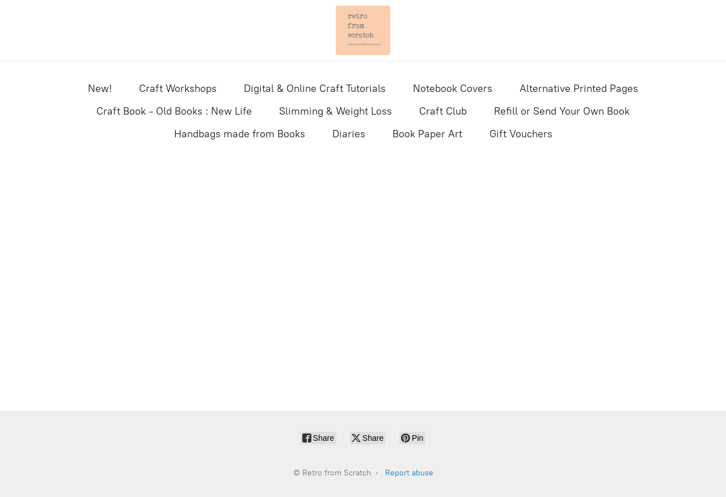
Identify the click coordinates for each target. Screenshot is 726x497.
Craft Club (443, 111)
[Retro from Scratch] (363, 30)
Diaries (348, 134)
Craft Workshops (178, 88)
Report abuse (409, 473)
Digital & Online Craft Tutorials (315, 88)
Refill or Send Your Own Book (562, 111)
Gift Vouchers (520, 134)
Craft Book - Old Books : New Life (174, 111)
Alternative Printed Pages (579, 88)
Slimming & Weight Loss (335, 111)
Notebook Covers (452, 88)
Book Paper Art (427, 134)
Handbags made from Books (239, 134)
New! (100, 88)
